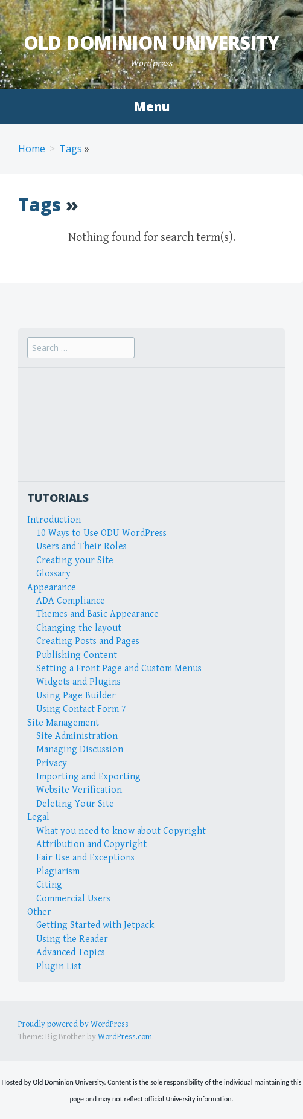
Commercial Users (73, 899)
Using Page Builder (76, 695)
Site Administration (77, 736)
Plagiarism (58, 871)
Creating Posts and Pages (87, 641)
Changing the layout (78, 628)
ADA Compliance (70, 601)
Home (31, 148)
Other (39, 912)
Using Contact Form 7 (81, 709)
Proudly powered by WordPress (73, 1024)
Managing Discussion (79, 749)
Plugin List (58, 966)
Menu (151, 106)
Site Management (63, 723)
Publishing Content (76, 655)
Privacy (51, 763)
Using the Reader (72, 939)
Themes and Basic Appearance (97, 614)
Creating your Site (74, 560)
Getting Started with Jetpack (95, 925)
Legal (38, 817)
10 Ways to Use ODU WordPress (101, 533)
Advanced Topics (70, 952)
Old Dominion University (151, 42)
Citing (49, 885)
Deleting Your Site (75, 804)
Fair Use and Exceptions (85, 857)
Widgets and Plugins (78, 682)
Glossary (53, 573)
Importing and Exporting (88, 776)
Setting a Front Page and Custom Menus (119, 668)
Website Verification (79, 790)
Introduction (54, 520)
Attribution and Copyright (91, 844)
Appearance (51, 587)
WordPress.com (125, 1037)
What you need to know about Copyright (121, 831)
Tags (70, 148)
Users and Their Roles (81, 546)
